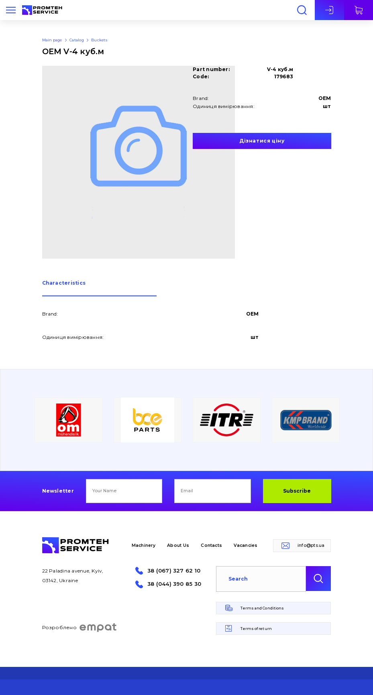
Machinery (143, 545)
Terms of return (256, 628)
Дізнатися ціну (261, 141)
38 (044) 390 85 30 (174, 584)
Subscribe (297, 491)
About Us (178, 545)
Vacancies (245, 545)
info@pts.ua (311, 545)
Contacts (211, 545)
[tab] (99, 288)
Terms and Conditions (262, 608)
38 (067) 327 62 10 (173, 570)
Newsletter (58, 491)
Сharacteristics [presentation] (64, 283)
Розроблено (79, 627)
